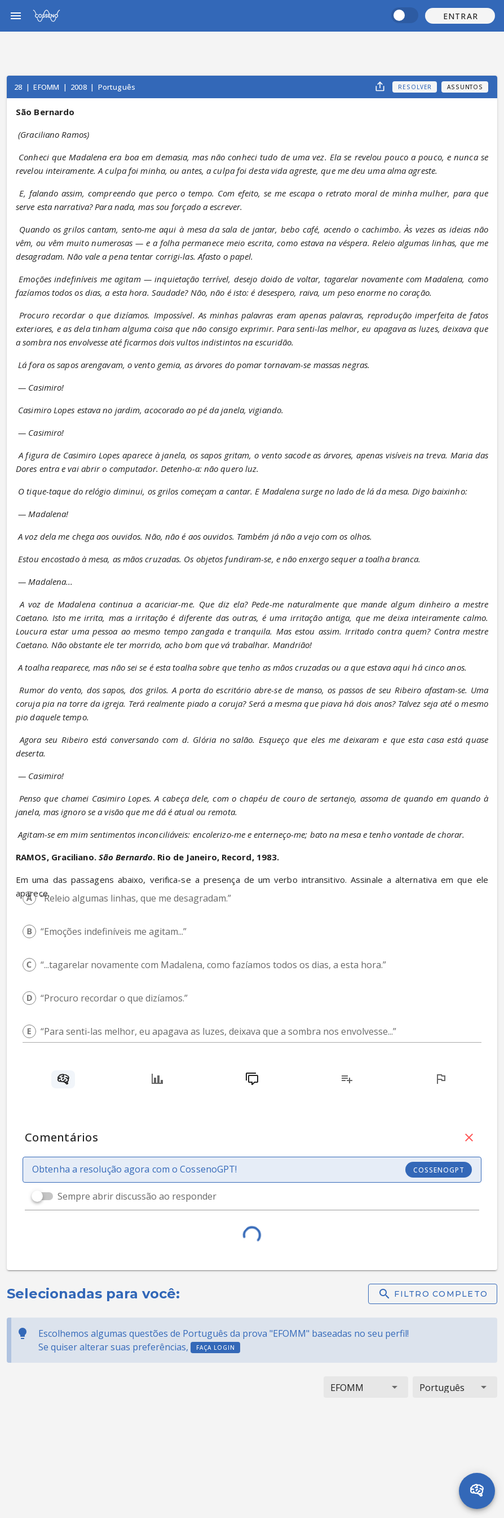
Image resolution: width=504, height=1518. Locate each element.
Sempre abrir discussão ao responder (137, 1196)
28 (19, 87)
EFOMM (47, 87)
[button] (460, 16)
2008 (79, 87)
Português (116, 87)
